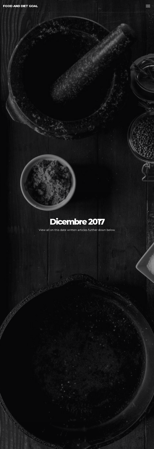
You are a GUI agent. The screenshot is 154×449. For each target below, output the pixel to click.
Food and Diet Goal (20, 6)
